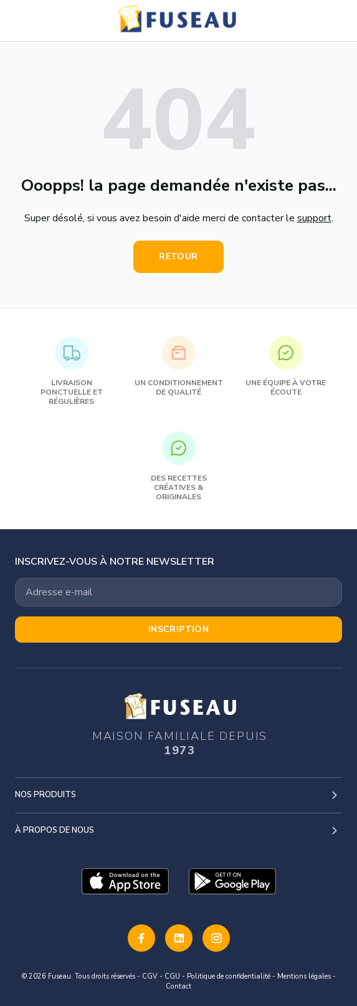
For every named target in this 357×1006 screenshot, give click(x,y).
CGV (150, 976)
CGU (172, 976)
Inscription (178, 629)
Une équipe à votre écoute (285, 366)
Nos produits (45, 794)
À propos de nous (54, 830)
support (314, 218)
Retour (178, 256)
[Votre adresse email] (178, 592)
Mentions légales (304, 976)
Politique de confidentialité (228, 976)
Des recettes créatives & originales (179, 466)
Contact (178, 986)
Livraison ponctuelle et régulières (71, 371)
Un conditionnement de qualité (179, 366)
